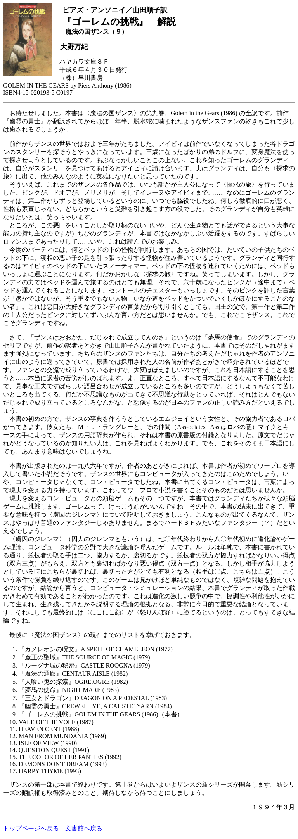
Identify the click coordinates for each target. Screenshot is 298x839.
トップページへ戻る (31, 828)
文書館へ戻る (83, 828)
